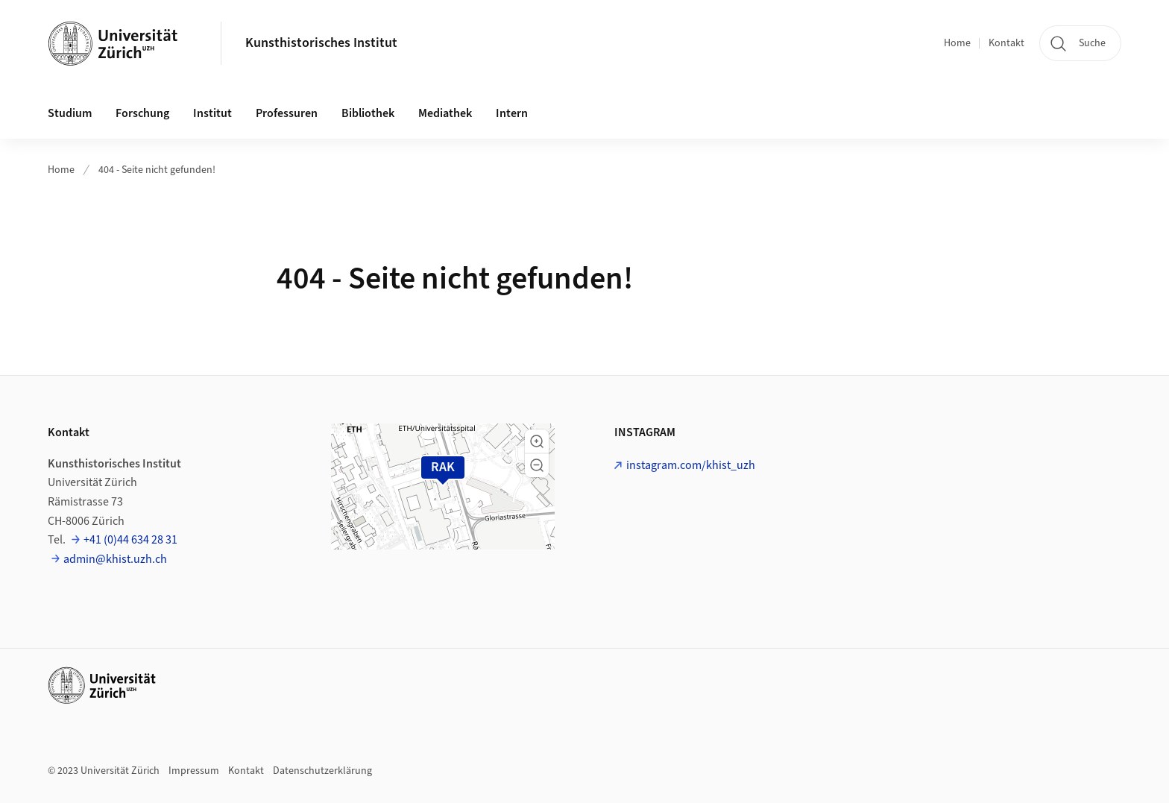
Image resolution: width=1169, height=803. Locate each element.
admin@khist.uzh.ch (115, 559)
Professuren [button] (287, 113)
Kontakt (1006, 43)
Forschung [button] (142, 113)
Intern (512, 113)
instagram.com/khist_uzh (690, 465)
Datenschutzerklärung (322, 770)
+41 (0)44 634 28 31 (130, 540)
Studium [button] (70, 113)
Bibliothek (367, 113)
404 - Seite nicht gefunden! (156, 170)
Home (957, 43)
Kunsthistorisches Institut (321, 43)
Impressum (193, 770)
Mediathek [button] (445, 113)
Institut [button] (212, 113)
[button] (537, 441)
